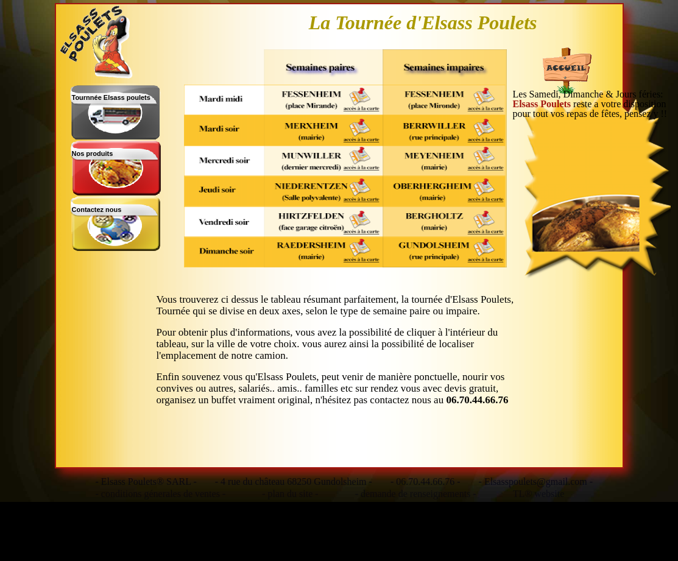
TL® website (539, 494)
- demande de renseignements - (415, 494)
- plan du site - (290, 494)
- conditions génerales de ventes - (161, 494)
